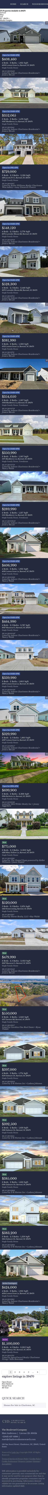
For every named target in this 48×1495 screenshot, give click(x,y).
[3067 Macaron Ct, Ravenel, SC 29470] (24, 934)
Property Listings (25, 1461)
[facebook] (3, 1490)
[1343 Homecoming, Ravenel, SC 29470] (24, 880)
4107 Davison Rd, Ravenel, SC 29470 (16, 1019)
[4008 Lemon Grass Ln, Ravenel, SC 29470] (24, 36)
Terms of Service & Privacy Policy (15, 1459)
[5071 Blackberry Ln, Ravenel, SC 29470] (24, 430)
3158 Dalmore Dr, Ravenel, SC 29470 (16, 1076)
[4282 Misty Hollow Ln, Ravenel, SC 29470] (24, 824)
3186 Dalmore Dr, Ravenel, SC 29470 (16, 1130)
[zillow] (13, 1490)
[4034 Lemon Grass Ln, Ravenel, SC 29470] (24, 1265)
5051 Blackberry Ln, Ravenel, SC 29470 (17, 515)
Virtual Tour (7, 1386)
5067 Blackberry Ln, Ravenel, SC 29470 (17, 121)
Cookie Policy (35, 1459)
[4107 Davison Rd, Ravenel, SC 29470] (24, 991)
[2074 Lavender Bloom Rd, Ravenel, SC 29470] (24, 205)
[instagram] (18, 1490)
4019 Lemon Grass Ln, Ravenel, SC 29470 (18, 684)
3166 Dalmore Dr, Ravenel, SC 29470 (16, 1185)
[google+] (29, 1490)
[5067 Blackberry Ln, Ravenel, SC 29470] (24, 93)
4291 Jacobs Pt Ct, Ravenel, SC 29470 (16, 178)
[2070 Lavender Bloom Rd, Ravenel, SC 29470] (24, 261)
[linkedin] (8, 1490)
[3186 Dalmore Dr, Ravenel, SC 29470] (24, 1101)
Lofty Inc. (15, 1452)
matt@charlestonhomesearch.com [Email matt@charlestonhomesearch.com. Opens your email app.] (19, 1439)
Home (13, 4)
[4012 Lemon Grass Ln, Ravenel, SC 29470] (24, 318)
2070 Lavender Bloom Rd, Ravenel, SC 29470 (19, 290)
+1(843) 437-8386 (10, 1436)
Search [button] (24, 4)
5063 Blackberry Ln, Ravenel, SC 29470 (17, 403)
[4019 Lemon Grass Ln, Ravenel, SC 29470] (24, 655)
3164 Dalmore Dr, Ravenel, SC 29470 (16, 1239)
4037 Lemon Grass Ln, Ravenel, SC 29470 (18, 740)
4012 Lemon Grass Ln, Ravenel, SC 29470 (18, 346)
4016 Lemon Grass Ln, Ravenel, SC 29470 (18, 571)
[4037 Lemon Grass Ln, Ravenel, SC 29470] (24, 711)
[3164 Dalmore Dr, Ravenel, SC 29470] (24, 1210)
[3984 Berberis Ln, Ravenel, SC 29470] (24, 767)
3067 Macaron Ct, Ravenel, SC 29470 (16, 963)
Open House (7, 1382)
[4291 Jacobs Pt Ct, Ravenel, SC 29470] (24, 149)
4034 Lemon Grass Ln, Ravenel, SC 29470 (18, 1293)
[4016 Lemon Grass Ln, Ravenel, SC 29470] (24, 542)
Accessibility (7, 1464)
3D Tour (5, 1388)
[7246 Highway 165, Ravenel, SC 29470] (24, 1321)
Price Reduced (7, 1384)
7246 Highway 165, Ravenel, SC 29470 (16, 1350)
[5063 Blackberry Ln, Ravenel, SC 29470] (24, 374)
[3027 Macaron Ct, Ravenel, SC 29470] (24, 599)
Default (3, 13)
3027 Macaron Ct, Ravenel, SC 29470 (16, 628)
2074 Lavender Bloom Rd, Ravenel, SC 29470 (19, 234)
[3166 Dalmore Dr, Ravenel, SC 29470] (24, 1156)
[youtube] (23, 1490)
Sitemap (36, 1461)
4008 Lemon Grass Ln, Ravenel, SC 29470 (18, 65)
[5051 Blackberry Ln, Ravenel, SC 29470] (24, 486)
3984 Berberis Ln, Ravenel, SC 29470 (16, 796)
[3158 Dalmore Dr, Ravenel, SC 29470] (24, 1047)
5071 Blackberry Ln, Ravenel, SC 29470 (17, 459)
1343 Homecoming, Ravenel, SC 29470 (17, 909)
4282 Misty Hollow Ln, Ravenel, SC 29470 (18, 852)
